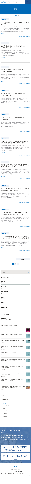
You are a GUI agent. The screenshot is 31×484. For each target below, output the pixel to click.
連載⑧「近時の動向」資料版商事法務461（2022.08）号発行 (13, 334)
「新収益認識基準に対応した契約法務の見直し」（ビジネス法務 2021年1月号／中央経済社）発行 (13, 387)
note (4, 19)
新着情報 (16, 15)
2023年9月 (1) (7, 405)
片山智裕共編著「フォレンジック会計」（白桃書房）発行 (13, 329)
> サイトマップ (4, 475)
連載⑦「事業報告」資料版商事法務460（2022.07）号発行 (13, 340)
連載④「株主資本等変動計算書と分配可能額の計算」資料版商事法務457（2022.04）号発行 (13, 360)
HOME (13, 15)
